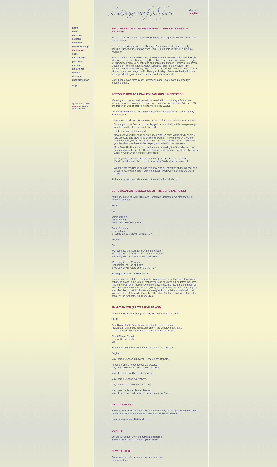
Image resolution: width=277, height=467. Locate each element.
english (194, 13)
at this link (138, 105)
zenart (75, 106)
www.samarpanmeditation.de (128, 419)
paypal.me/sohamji (151, 436)
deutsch (194, 10)
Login (74, 86)
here (154, 439)
